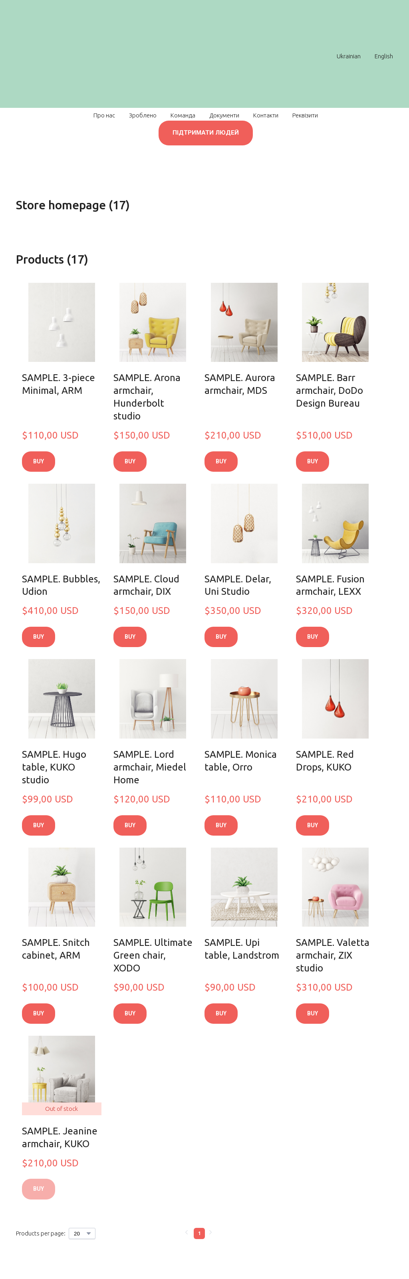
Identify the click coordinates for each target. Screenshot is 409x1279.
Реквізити (305, 115)
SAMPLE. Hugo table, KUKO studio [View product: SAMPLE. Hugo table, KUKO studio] (54, 767)
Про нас (104, 115)
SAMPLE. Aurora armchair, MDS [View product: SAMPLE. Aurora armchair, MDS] (239, 384)
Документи (224, 115)
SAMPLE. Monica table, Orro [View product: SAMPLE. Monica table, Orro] (240, 761)
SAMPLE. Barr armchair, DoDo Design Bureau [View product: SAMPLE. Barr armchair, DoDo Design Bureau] (329, 390)
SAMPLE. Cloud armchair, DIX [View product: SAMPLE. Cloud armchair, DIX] (146, 585)
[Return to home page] (200, 56)
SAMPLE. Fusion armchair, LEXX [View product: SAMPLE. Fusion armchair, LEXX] (330, 585)
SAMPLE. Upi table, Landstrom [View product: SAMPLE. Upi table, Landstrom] (241, 949)
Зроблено (143, 115)
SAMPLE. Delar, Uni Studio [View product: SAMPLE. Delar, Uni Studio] (237, 585)
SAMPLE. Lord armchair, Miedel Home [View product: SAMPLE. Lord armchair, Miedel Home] (149, 767)
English (384, 56)
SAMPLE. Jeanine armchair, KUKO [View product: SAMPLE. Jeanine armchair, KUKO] (59, 1137)
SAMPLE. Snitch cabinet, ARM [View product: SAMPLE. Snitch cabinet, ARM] (56, 949)
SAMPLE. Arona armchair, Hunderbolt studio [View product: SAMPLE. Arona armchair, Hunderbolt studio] (147, 396)
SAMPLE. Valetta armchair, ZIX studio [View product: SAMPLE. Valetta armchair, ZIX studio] (332, 955)
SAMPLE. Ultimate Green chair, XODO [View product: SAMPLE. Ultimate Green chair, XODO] (153, 955)
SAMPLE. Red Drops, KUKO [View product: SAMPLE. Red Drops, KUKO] (325, 761)
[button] (206, 133)
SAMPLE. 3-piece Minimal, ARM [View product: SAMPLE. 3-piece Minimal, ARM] (58, 384)
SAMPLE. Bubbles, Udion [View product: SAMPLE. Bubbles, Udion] (61, 585)
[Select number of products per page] (82, 1233)
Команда (183, 115)
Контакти (265, 115)
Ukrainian (349, 56)
